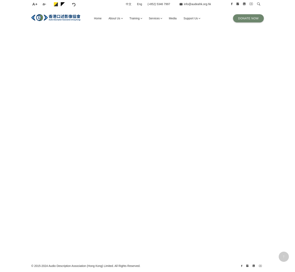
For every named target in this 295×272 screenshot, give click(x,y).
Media (173, 18)
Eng (139, 4)
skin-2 (55, 4)
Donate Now (248, 18)
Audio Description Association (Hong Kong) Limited (81, 266)
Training (134, 18)
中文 (128, 4)
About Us (114, 18)
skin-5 (62, 4)
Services (154, 18)
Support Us (190, 18)
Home (98, 18)
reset (81, 4)
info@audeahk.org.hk (197, 4)
